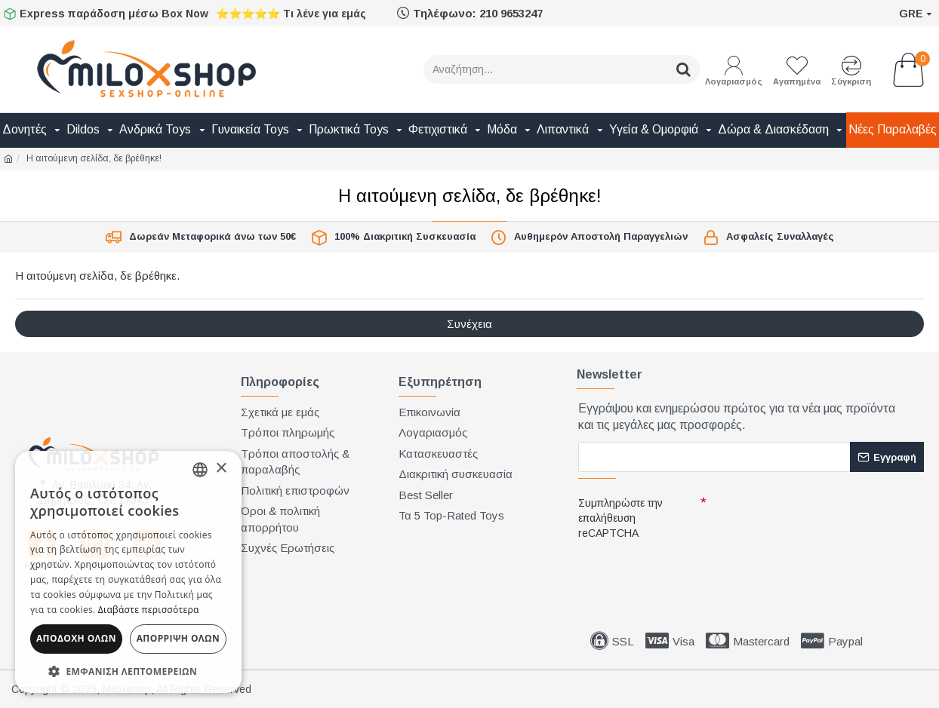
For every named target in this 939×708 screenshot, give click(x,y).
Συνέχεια (469, 323)
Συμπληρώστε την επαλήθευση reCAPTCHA (620, 518)
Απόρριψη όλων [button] (178, 638)
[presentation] (684, 571)
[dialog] (128, 572)
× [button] (220, 468)
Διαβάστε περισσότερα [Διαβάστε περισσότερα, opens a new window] (148, 609)
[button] (128, 671)
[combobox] (200, 469)
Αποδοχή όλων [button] (76, 638)
